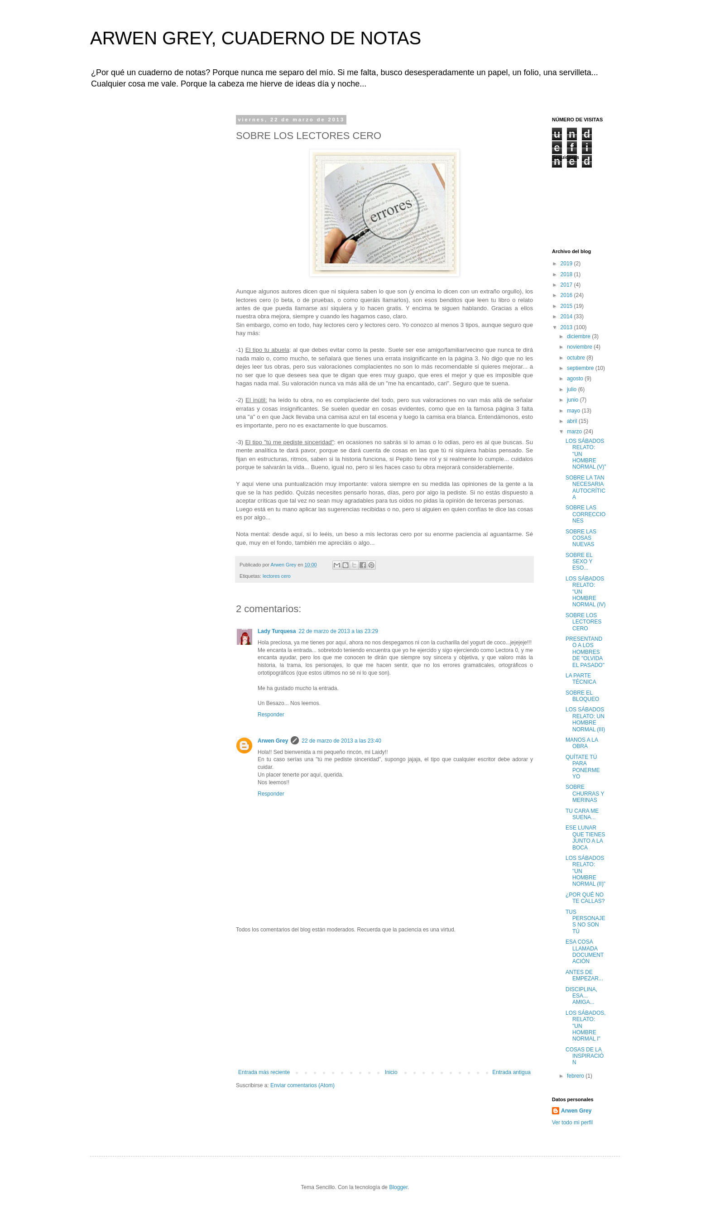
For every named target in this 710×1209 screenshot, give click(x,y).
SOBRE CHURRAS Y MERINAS (585, 793)
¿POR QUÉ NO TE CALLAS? (585, 898)
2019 (567, 263)
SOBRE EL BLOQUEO (582, 696)
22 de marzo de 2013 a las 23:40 (341, 741)
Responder (271, 714)
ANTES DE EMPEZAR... (584, 975)
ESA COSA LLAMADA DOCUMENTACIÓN (585, 951)
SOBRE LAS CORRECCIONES (585, 514)
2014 (567, 316)
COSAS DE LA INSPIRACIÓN (585, 1056)
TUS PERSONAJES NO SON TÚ (585, 922)
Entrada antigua (511, 1072)
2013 (567, 327)
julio (572, 389)
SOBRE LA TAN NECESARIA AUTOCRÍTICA (585, 487)
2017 (567, 285)
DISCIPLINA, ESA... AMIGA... (581, 996)
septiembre (581, 368)
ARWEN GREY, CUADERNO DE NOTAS (255, 38)
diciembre (579, 336)
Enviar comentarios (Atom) (302, 1085)
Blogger (398, 1187)
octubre (576, 358)
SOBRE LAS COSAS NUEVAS (581, 538)
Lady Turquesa (277, 631)
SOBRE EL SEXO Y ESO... (579, 561)
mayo (574, 411)
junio (573, 400)
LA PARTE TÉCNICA (581, 678)
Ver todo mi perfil (572, 1122)
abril (573, 421)
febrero (576, 1076)
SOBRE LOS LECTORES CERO (583, 622)
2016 (567, 295)
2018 (567, 274)
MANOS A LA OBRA (582, 743)
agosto (576, 378)
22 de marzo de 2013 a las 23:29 (338, 631)
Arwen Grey (273, 741)
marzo (575, 431)
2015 (567, 306)
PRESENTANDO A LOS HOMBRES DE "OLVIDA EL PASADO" (585, 652)
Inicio (391, 1072)
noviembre (580, 347)
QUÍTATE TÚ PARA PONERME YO (583, 767)
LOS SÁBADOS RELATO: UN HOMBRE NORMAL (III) (585, 719)
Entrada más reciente (264, 1072)
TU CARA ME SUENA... (582, 814)
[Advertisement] (384, 1001)
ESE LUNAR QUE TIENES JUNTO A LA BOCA (585, 837)
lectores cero (277, 576)
